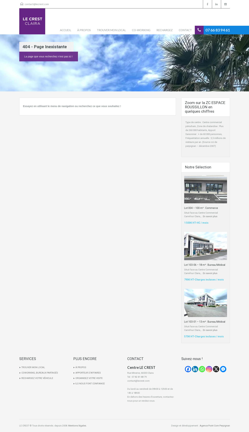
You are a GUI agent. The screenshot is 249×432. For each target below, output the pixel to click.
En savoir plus (210, 216)
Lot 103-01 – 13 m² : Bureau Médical (204, 321)
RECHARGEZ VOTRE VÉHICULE (37, 378)
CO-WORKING (141, 30)
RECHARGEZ (164, 30)
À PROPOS (84, 30)
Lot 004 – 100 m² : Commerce (201, 208)
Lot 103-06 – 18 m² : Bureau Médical (204, 264)
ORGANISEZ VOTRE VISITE (89, 378)
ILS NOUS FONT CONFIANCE (90, 383)
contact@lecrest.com (37, 4)
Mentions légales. (77, 425)
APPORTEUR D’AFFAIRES (88, 372)
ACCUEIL (65, 30)
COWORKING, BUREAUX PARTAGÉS (39, 372)
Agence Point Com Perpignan (215, 425)
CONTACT (185, 30)
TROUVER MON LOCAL (111, 30)
